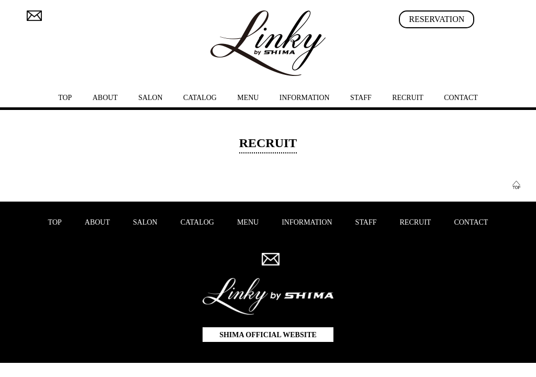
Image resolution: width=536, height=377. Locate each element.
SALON (150, 98)
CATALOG (200, 98)
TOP (65, 98)
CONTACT (461, 98)
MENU (248, 98)
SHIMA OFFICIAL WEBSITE (268, 335)
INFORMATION (305, 98)
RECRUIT (407, 98)
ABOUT (105, 98)
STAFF (361, 98)
